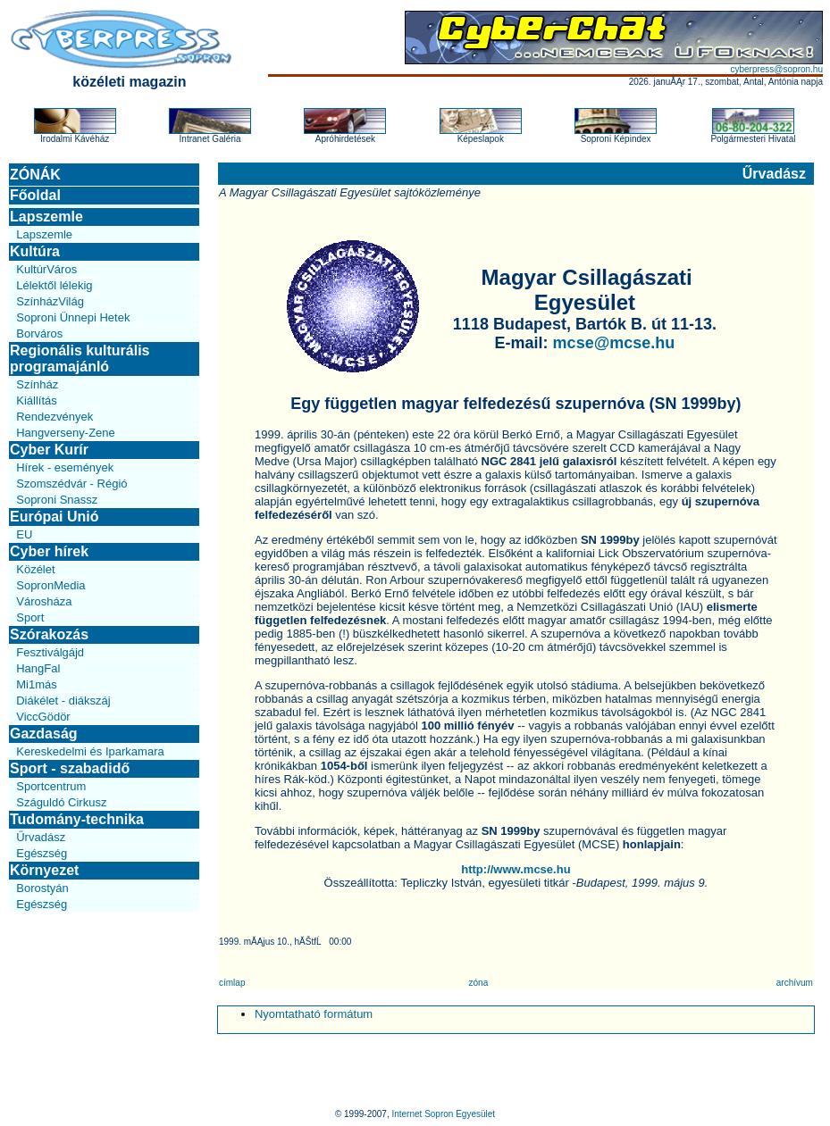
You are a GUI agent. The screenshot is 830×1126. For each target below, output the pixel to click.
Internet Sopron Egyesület (443, 1114)
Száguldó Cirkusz (61, 802)
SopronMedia (50, 585)
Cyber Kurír (49, 449)
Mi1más (36, 684)
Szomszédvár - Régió (71, 483)
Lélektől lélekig (54, 285)
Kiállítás (36, 400)
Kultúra (35, 251)
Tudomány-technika (77, 819)
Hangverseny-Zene (65, 432)
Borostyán (42, 888)
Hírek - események (64, 467)
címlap (232, 983)
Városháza (43, 601)
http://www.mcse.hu (515, 869)
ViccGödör (43, 716)
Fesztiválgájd (50, 652)
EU (24, 534)
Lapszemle (46, 216)
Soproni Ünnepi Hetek (73, 317)
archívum (794, 983)
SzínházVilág (50, 301)
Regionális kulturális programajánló (79, 358)
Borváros (39, 333)
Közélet (35, 569)
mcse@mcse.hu (614, 343)
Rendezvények (54, 416)
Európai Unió (54, 516)
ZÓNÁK (35, 174)
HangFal (38, 668)
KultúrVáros (46, 269)
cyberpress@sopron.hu (776, 69)
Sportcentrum (51, 786)
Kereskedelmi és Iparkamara (89, 751)
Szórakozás (49, 634)
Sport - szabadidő (70, 768)
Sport (30, 617)
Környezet (44, 870)
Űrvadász (40, 837)
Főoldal (35, 195)
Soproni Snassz (56, 499)
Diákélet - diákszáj (63, 700)
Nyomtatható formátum (314, 1014)
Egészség (41, 853)
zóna (479, 983)
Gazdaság (44, 733)
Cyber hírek (49, 551)
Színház (37, 384)
